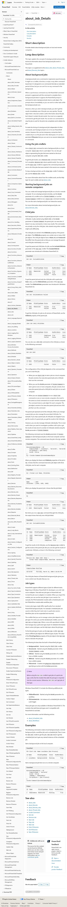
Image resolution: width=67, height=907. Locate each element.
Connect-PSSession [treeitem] (11, 650)
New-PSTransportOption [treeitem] (12, 768)
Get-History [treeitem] (9, 711)
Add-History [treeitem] (9, 640)
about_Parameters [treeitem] (12, 414)
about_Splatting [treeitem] (12, 562)
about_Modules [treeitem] (12, 356)
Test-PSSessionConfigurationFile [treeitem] (13, 837)
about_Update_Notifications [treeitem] (14, 608)
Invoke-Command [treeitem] (11, 740)
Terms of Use (4, 906)
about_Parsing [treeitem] (11, 422)
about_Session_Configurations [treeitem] (15, 548)
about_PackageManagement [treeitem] (15, 403)
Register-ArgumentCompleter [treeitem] (11, 788)
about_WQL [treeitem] (11, 625)
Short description (31, 31)
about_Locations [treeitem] (12, 330)
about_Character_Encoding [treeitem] (14, 136)
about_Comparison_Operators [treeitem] (15, 185)
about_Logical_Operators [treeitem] (14, 341)
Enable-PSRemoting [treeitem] (11, 674)
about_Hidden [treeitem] (11, 296)
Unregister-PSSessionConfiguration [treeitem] (12, 843)
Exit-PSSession (33, 829)
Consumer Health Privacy (49, 903)
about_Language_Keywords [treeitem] (15, 319)
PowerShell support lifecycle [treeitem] (10, 57)
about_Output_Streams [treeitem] (14, 378)
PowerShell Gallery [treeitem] (8, 44)
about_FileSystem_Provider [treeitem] (15, 235)
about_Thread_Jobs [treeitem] (13, 578)
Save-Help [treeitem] (9, 807)
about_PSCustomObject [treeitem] (14, 386)
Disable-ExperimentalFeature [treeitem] (13, 656)
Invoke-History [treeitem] (10, 743)
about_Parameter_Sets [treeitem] (14, 411)
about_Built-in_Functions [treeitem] (14, 117)
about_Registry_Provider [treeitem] (14, 475)
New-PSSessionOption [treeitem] (12, 765)
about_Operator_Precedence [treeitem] (15, 370)
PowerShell (34, 13)
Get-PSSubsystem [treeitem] (11, 734)
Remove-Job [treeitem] (9, 798)
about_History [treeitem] (11, 299)
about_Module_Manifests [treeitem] (14, 353)
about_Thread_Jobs (58, 68)
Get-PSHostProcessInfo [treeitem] (12, 721)
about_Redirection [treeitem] (12, 468)
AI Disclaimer (4, 903)
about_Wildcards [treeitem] (12, 631)
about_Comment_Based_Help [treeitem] (15, 171)
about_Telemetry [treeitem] (12, 575)
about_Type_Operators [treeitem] (14, 597)
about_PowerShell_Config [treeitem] (14, 437)
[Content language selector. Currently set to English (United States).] (9, 899)
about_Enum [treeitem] (11, 208)
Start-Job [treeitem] (8, 820)
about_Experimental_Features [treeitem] (15, 229)
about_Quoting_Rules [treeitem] (13, 465)
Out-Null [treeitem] (8, 777)
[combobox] (12, 15)
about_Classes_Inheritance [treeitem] (15, 152)
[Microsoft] (3, 2)
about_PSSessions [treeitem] (12, 399)
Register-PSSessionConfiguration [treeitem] (12, 794)
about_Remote (33, 805)
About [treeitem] (9, 79)
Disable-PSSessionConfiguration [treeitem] (12, 664)
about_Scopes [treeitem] (11, 527)
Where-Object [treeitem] (10, 853)
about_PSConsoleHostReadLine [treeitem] (14, 382)
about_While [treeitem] (11, 628)
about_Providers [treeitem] (12, 459)
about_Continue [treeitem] (12, 189)
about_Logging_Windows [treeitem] (14, 338)
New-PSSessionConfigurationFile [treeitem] (13, 760)
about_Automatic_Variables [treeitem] (15, 107)
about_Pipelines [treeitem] (12, 434)
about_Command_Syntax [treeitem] (14, 166)
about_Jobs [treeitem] (11, 312)
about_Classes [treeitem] (11, 143)
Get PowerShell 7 (59, 7)
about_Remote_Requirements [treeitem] (15, 499)
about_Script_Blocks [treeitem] (13, 530)
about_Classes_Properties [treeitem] (14, 158)
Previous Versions (15, 903)
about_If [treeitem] (10, 302)
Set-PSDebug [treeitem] (10, 810)
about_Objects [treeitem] (11, 366)
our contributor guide (34, 856)
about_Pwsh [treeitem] (11, 462)
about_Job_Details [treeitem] (13, 308)
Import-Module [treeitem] (10, 737)
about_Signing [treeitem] (11, 553)
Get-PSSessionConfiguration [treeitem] (13, 731)
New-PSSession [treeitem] (10, 756)
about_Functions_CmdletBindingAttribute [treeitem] (15, 278)
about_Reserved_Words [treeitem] (14, 515)
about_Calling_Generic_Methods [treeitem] (15, 127)
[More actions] (64, 13)
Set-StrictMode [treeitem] (10, 817)
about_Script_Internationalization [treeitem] (15, 535)
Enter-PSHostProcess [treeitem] (12, 683)
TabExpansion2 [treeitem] (10, 830)
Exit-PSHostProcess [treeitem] (11, 689)
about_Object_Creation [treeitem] (14, 363)
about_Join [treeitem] (10, 315)
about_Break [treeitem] (11, 114)
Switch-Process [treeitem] (10, 826)
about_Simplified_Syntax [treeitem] (14, 556)
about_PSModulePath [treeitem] (13, 393)
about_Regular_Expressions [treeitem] (14, 479)
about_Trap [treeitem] (11, 584)
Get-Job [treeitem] (8, 715)
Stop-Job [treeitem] (8, 823)
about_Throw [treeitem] (11, 581)
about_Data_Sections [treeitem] (13, 198)
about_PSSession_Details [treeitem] (14, 396)
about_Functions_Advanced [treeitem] (15, 256)
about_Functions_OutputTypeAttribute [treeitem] (15, 283)
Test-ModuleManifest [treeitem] (12, 833)
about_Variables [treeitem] (12, 619)
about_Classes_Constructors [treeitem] (15, 147)
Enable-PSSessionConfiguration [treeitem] (12, 678)
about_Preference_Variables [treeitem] (15, 445)
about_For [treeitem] (10, 239)
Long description (31, 33)
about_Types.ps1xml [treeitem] (13, 601)
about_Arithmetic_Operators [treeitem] (14, 93)
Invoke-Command (34, 812)
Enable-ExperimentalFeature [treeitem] (13, 671)
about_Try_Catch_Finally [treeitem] (14, 588)
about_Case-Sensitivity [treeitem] (14, 131)
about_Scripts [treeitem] (11, 539)
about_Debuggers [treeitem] (12, 202)
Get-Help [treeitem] (8, 708)
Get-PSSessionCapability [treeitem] (12, 727)
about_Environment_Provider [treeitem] (14, 212)
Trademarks (13, 906)
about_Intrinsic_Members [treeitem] (14, 305)
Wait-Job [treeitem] (8, 850)
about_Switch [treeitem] (11, 569)
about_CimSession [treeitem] (12, 140)
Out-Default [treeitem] (9, 771)
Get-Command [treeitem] (10, 702)
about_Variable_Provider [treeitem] (14, 615)
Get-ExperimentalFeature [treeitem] (13, 705)
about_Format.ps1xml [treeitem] (13, 245)
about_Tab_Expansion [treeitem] (13, 572)
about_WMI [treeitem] (11, 622)
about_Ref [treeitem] (10, 471)
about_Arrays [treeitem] (11, 97)
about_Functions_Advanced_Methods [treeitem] (15, 262)
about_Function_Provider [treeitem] (14, 249)
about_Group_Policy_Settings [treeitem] (14, 288)
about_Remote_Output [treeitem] (14, 495)
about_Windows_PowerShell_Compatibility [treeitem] (14, 636)
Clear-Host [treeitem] (9, 646)
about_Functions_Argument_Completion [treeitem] (14, 272)
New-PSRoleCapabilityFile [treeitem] (13, 753)
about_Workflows (34, 721)
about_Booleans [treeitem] (12, 111)
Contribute (30, 903)
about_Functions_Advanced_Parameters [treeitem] (15, 267)
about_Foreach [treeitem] (12, 242)
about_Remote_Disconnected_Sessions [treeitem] (15, 488)
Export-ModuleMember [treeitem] (12, 695)
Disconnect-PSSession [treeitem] (12, 668)
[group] (45, 271)
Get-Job (31, 815)
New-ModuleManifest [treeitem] (12, 750)
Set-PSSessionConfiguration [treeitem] (13, 814)
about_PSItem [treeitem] (11, 389)
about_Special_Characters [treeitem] (14, 559)
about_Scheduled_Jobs (35, 718)
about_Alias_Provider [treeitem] (13, 85)
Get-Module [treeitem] (9, 718)
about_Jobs (48, 68)
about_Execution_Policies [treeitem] (14, 225)
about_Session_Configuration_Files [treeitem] (15, 543)
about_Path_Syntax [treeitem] (13, 426)
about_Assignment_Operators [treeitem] (14, 101)
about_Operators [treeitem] (12, 374)
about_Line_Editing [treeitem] (13, 326)
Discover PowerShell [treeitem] (10, 21)
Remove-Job (32, 817)
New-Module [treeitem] (9, 746)
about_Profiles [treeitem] (11, 449)
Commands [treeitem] (9, 73)
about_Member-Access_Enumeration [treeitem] (13, 346)
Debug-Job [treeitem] (9, 653)
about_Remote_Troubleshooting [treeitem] (15, 505)
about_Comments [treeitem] (12, 175)
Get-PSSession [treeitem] (10, 724)
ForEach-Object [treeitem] (10, 699)
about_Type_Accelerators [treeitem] (14, 591)
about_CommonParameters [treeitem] (15, 179)
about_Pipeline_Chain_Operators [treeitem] (15, 430)
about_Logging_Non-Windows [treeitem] (13, 334)
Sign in (63, 2)
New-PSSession (33, 832)
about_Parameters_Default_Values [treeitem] (15, 418)
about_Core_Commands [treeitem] (14, 192)
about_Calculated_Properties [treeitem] (15, 122)
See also (29, 38)
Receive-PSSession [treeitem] (11, 784)
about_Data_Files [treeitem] (12, 195)
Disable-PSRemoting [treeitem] (11, 659)
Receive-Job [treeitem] (9, 781)
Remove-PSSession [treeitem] (11, 804)
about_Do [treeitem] (10, 205)
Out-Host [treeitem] (8, 774)
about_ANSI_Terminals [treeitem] (14, 82)
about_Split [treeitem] (11, 565)
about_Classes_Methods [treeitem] (14, 155)
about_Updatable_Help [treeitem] (14, 604)
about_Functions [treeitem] (12, 252)
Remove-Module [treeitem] (10, 801)
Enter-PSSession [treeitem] (10, 686)
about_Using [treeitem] (11, 612)
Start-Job (31, 820)
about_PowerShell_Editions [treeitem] (15, 441)
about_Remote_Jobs (34, 70)
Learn (27, 13)
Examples (29, 36)
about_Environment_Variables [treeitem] (14, 218)
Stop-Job (31, 822)
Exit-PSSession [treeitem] (10, 692)
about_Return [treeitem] (11, 518)
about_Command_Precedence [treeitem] (15, 162)
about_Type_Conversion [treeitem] (14, 594)
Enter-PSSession (34, 827)
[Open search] (59, 2)
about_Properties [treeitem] (12, 456)
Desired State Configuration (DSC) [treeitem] (12, 41)
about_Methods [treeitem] (12, 350)
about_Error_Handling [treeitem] (13, 222)
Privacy (37, 903)
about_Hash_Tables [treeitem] (13, 292)
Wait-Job (31, 825)
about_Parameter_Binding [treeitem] (14, 408)
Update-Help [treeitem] (9, 847)
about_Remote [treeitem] (11, 483)
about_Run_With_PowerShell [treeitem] (15, 523)
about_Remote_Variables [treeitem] (14, 509)
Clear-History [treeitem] (9, 643)
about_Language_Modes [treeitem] (14, 323)
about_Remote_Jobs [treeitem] (13, 492)
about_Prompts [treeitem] (12, 452)
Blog (23, 903)
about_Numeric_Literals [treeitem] (14, 360)
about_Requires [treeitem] (12, 512)
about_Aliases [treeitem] (11, 89)
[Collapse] (21, 11)
